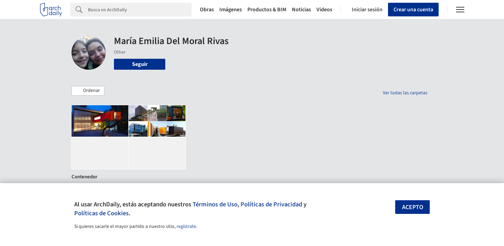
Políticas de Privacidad (271, 204)
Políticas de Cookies (101, 213)
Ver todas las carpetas (405, 93)
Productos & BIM (266, 9)
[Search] (140, 9)
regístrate (186, 226)
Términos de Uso (215, 204)
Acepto (412, 207)
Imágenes (230, 9)
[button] (88, 91)
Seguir (139, 64)
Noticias (301, 9)
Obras (207, 9)
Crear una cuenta (413, 9)
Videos (324, 9)
